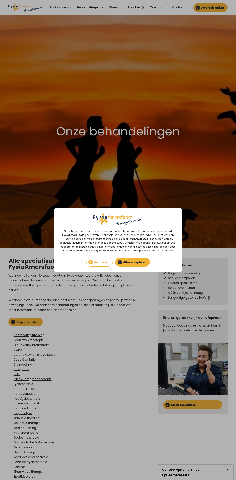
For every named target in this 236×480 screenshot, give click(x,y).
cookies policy (151, 242)
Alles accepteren (134, 262)
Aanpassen (101, 262)
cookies (78, 239)
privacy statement (150, 250)
